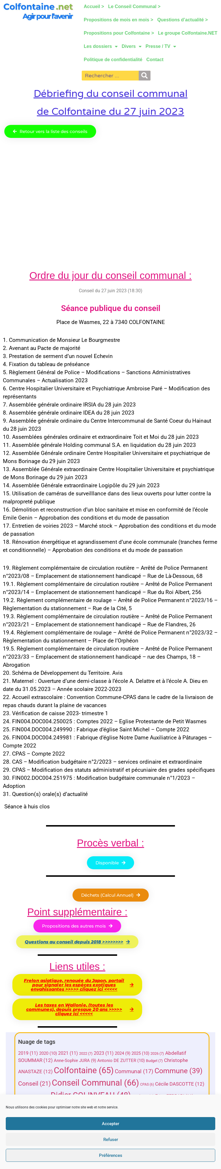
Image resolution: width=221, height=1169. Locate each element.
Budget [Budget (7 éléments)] (154, 1061)
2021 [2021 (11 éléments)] (68, 1053)
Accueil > (94, 6)
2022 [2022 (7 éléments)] (86, 1053)
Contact (154, 59)
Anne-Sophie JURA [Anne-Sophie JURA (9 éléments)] (75, 1060)
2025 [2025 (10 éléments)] (140, 1053)
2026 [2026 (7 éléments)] (157, 1053)
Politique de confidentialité (113, 59)
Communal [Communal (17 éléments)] (134, 1071)
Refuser (110, 1139)
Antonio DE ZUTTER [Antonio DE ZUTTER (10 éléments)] (121, 1060)
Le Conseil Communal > (134, 6)
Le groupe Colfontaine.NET (187, 33)
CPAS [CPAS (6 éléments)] (147, 1084)
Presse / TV (161, 46)
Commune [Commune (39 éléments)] (179, 1071)
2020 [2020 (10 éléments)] (48, 1053)
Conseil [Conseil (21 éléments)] (34, 1083)
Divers (132, 46)
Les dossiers (101, 46)
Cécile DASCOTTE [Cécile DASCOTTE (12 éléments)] (179, 1084)
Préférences (110, 1155)
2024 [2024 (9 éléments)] (122, 1053)
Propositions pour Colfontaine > (119, 33)
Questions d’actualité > (182, 19)
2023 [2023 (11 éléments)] (104, 1053)
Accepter (110, 1123)
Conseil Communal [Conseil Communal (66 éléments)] (95, 1083)
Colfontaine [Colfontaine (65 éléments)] (84, 1070)
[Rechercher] (144, 75)
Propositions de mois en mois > (118, 19)
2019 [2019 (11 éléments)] (28, 1053)
